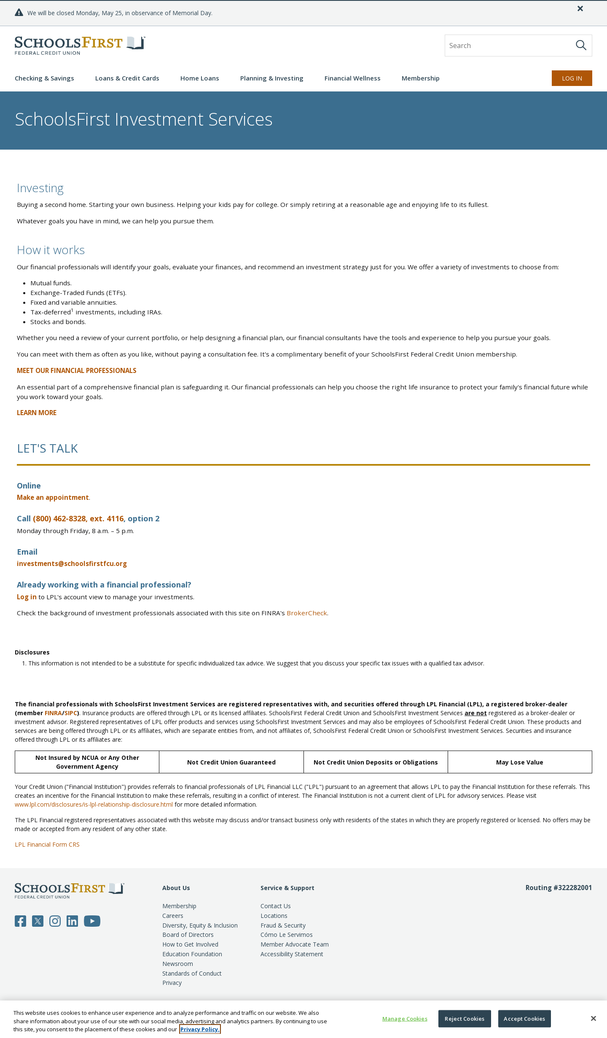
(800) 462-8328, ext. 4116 (78, 518)
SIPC (70, 713)
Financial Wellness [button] (353, 78)
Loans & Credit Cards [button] (127, 78)
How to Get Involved (190, 944)
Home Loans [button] (199, 78)
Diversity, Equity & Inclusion (200, 925)
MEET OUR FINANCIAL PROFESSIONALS (77, 370)
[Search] (581, 45)
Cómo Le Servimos (287, 935)
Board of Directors (188, 935)
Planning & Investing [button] (272, 78)
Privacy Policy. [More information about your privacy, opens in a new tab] (200, 1029)
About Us (176, 888)
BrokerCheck (307, 613)
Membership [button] (421, 78)
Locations (274, 916)
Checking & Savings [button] (44, 78)
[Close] (580, 8)
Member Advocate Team (295, 944)
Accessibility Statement (292, 954)
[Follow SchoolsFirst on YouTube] (92, 920)
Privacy (172, 983)
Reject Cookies (464, 1018)
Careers (172, 916)
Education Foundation (192, 954)
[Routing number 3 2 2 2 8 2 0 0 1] (559, 935)
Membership (179, 906)
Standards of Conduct (192, 973)
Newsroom (177, 964)
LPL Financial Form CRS (47, 844)
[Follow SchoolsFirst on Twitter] (37, 920)
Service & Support (287, 888)
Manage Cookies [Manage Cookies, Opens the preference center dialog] (404, 1018)
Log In (572, 78)
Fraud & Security (283, 925)
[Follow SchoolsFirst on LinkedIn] (72, 920)
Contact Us (276, 906)
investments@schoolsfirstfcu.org (72, 563)
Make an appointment (53, 497)
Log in (27, 597)
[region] (303, 1019)
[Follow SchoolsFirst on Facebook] (20, 920)
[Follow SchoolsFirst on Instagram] (55, 920)
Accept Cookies (524, 1018)
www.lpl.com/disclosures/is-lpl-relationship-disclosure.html (94, 804)
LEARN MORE (36, 412)
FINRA (53, 713)
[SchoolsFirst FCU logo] (80, 45)
